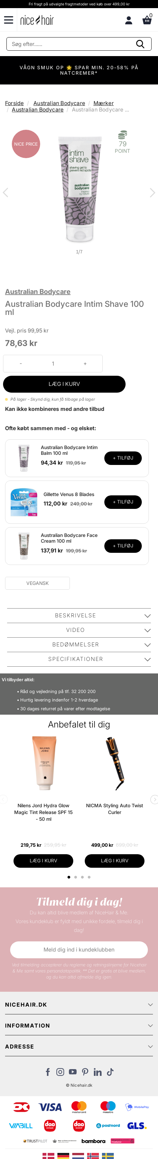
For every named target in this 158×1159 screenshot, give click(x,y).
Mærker (104, 103)
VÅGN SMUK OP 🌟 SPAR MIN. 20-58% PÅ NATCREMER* (79, 70)
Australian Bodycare (59, 103)
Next (151, 193)
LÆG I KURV (64, 383)
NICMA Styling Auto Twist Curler (114, 809)
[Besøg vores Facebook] (47, 1073)
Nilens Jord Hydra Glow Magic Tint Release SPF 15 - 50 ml (43, 812)
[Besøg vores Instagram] (60, 1073)
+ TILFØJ (123, 458)
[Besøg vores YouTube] (72, 1073)
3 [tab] (83, 877)
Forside (14, 103)
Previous (7, 193)
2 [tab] (76, 877)
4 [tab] (90, 877)
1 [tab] (69, 877)
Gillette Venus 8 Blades (69, 494)
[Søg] (79, 44)
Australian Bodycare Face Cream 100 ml (69, 538)
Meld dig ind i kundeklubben (79, 949)
